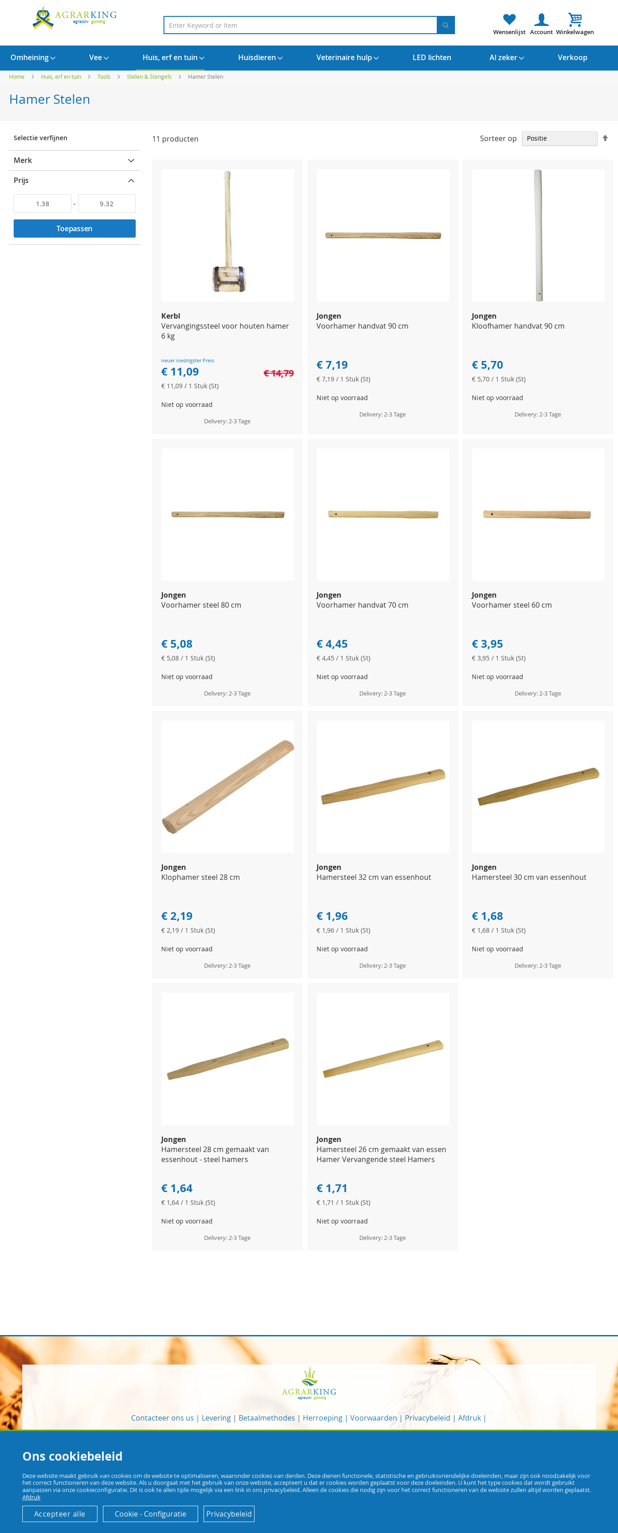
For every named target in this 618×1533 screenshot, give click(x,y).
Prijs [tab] (21, 180)
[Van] (43, 203)
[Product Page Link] (228, 299)
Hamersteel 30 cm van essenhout (529, 877)
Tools (104, 76)
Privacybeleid (427, 1418)
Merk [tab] (23, 160)
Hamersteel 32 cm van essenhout (374, 877)
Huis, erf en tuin (61, 76)
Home (17, 76)
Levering (216, 1418)
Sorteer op (498, 138)
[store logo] (76, 17)
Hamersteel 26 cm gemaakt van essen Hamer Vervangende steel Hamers (381, 1154)
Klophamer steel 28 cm (200, 877)
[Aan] (107, 203)
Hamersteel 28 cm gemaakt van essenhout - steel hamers (215, 1154)
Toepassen (74, 228)
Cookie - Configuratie (150, 1514)
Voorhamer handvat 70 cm (363, 605)
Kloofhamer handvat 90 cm (518, 326)
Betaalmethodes (267, 1418)
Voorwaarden (373, 1418)
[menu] (309, 58)
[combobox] (309, 25)
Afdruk (469, 1418)
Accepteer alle (60, 1514)
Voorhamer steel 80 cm (201, 605)
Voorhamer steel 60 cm (512, 605)
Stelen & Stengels (150, 76)
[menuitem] (30, 57)
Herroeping (322, 1418)
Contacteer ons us (162, 1418)
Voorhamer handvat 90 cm (363, 326)
